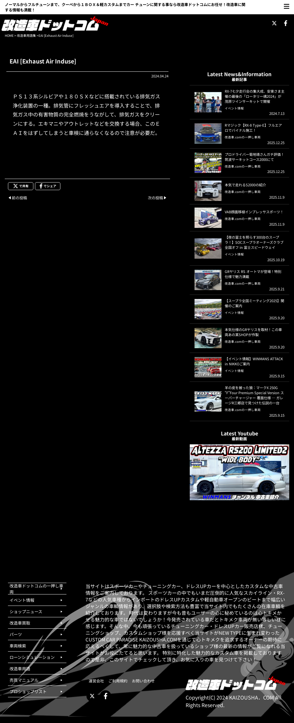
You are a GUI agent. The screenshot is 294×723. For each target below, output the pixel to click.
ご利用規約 (117, 680)
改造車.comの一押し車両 (243, 137)
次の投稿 (155, 197)
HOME (9, 35)
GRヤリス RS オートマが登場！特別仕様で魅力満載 (253, 274)
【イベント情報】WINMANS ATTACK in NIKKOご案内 (254, 361)
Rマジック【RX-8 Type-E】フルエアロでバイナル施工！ (253, 128)
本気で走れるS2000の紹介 (245, 184)
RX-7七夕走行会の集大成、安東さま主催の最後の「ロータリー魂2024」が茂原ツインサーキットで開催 (254, 96)
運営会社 (96, 680)
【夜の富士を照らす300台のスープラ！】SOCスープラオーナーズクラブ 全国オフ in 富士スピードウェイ (254, 242)
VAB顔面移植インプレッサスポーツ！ (254, 211)
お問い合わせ (143, 680)
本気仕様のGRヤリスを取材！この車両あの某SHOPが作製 (253, 332)
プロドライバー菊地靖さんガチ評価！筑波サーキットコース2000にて (254, 157)
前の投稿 (19, 197)
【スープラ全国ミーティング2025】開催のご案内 (254, 303)
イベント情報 (234, 108)
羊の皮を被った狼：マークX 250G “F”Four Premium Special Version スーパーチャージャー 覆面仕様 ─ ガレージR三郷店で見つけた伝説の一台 (254, 395)
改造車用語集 (26, 35)
